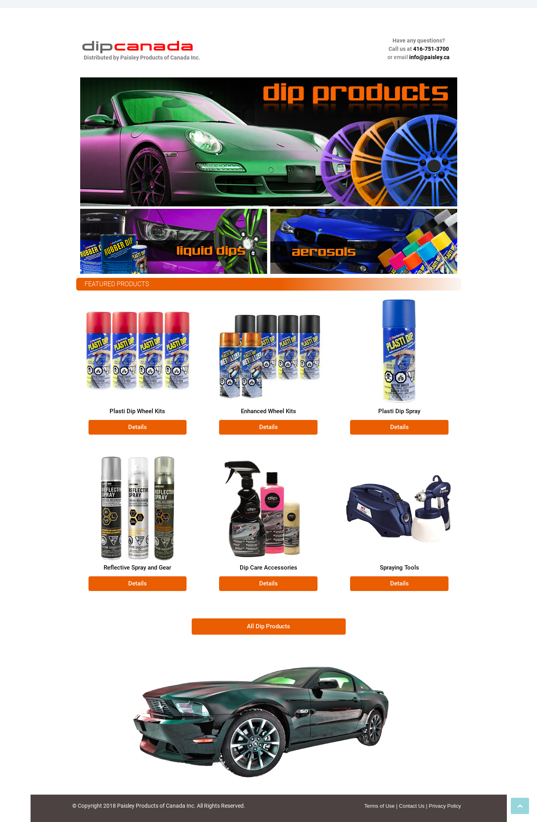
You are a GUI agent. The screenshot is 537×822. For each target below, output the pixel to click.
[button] (138, 427)
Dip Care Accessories (268, 567)
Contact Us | (413, 806)
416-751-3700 (431, 49)
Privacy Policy (445, 806)
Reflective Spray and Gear (137, 567)
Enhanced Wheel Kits (268, 411)
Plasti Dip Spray (399, 411)
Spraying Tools (399, 567)
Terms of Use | (381, 806)
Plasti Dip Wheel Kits (137, 411)
